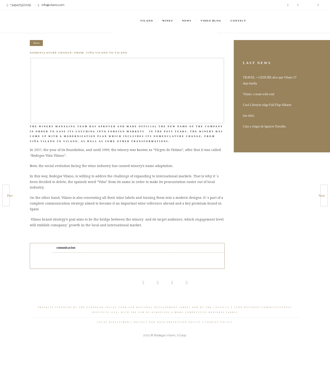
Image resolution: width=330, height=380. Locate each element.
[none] (273, 17)
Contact (238, 20)
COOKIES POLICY (219, 322)
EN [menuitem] (271, 17)
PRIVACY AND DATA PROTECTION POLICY (167, 322)
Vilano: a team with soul (258, 94)
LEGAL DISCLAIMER (113, 322)
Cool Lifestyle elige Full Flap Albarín (267, 105)
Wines (167, 20)
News (186, 20)
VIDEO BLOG (211, 20)
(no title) (248, 115)
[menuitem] (273, 17)
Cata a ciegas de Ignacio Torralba (264, 126)
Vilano (146, 20)
